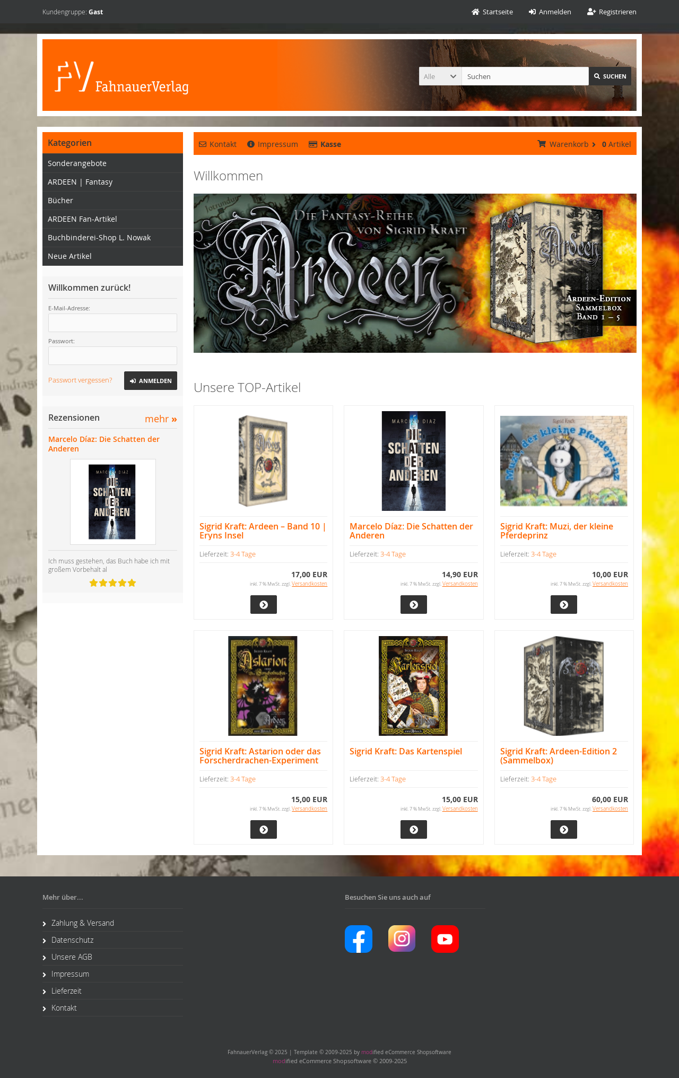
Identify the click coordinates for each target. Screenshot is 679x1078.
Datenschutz (67, 940)
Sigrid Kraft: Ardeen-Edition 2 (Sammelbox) (558, 756)
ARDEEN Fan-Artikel (82, 219)
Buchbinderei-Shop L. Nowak (99, 237)
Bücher (60, 200)
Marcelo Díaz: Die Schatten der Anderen (411, 531)
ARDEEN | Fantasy (80, 182)
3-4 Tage (243, 554)
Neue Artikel (70, 256)
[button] (440, 76)
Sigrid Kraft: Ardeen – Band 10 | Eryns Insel (263, 531)
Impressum (272, 144)
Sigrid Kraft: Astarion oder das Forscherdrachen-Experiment (260, 756)
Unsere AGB (67, 957)
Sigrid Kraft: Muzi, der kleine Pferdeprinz (556, 531)
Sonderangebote (77, 163)
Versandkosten (309, 583)
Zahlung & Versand (78, 923)
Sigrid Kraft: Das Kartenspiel (406, 751)
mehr (161, 418)
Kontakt (218, 144)
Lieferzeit (62, 991)
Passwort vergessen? (80, 380)
